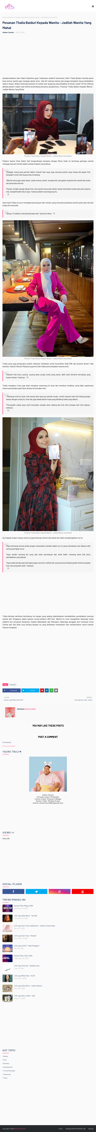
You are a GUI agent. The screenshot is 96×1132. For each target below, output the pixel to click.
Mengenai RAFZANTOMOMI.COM (76, 1128)
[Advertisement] (49, 55)
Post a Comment (8, 746)
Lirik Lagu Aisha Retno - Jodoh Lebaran (28, 986)
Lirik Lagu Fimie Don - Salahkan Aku (27, 966)
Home (4, 17)
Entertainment (7, 1067)
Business (11, 17)
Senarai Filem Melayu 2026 (23, 906)
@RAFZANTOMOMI (20, 1128)
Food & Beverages (9, 1070)
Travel (5, 1078)
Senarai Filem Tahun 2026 (23, 956)
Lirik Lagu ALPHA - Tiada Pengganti (26, 946)
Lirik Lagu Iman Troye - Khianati (25, 936)
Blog (4, 1060)
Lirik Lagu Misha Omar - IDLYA (24, 976)
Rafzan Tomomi (8, 32)
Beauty (5, 1056)
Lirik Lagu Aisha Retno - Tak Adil (25, 916)
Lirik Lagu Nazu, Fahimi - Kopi (24, 996)
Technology (7, 1074)
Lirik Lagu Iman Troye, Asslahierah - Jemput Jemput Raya (34, 926)
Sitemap (91, 1128)
